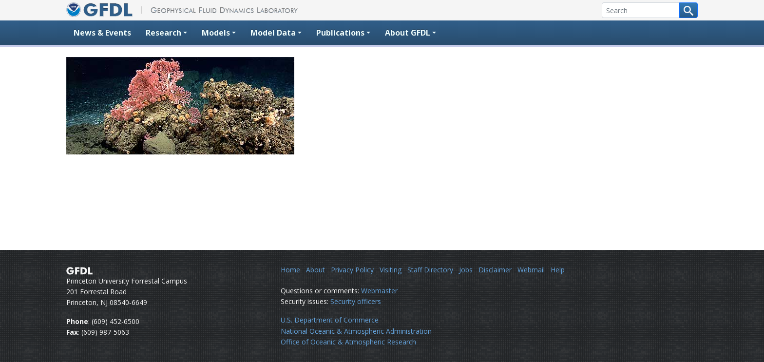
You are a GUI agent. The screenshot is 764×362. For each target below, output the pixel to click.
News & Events (102, 32)
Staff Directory (430, 269)
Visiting (390, 269)
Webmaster (379, 290)
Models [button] (216, 32)
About (315, 269)
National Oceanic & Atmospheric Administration (356, 331)
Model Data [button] (273, 32)
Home (290, 269)
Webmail (531, 269)
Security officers (355, 301)
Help (558, 269)
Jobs (466, 269)
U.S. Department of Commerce (330, 319)
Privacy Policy (352, 269)
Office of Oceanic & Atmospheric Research (348, 341)
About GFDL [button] (407, 32)
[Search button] (688, 10)
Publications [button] (340, 32)
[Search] (641, 10)
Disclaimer (495, 269)
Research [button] (163, 32)
